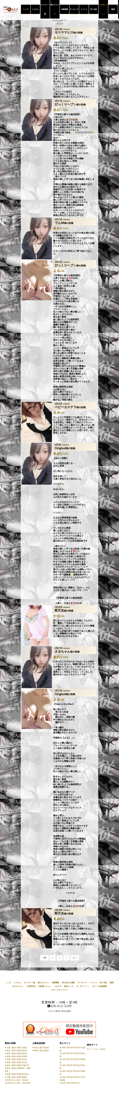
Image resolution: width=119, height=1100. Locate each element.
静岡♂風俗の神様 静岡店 (17, 1056)
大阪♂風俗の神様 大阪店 (17, 1048)
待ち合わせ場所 (68, 983)
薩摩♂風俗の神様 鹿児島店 (18, 1074)
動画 (113, 9)
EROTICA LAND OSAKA (18, 1080)
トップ (25, 9)
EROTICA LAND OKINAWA (19, 1083)
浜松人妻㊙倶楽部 (41, 1048)
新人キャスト (55, 9)
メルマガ (57, 986)
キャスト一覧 (45, 9)
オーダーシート (82, 986)
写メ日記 (93, 9)
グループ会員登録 (99, 986)
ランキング (74, 9)
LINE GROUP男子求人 (70, 1083)
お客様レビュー (103, 9)
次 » (75, 958)
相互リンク (68, 986)
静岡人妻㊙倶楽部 (41, 1050)
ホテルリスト (17, 986)
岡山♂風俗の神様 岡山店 (17, 1050)
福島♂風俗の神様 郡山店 (17, 1062)
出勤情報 (64, 9)
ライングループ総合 (97, 1049)
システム (35, 9)
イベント (84, 9)
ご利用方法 (30, 986)
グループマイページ (59, 990)
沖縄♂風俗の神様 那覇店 (17, 1077)
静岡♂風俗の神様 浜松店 (17, 1053)
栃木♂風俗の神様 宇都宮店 (18, 1065)
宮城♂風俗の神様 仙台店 (17, 1059)
